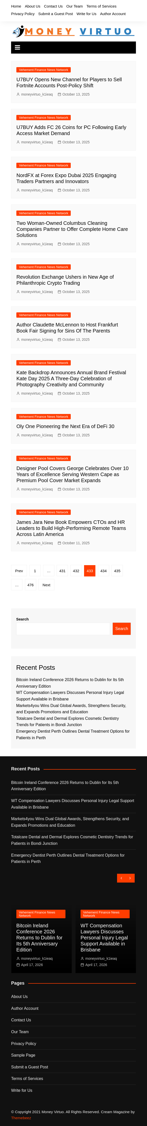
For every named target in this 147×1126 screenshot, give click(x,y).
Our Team (74, 6)
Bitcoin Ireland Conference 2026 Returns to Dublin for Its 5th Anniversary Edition (65, 785)
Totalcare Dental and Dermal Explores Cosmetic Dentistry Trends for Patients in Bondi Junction (72, 840)
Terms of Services (102, 6)
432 (76, 571)
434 (103, 571)
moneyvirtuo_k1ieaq (37, 94)
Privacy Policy (22, 14)
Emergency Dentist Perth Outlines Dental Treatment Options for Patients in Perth (68, 858)
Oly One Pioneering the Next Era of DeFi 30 (65, 426)
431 (62, 571)
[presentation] (121, 878)
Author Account (113, 14)
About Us (33, 6)
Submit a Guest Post (55, 14)
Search (22, 619)
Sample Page (23, 1055)
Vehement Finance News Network (43, 70)
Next (46, 585)
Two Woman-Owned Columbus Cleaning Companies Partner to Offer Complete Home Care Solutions (72, 229)
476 (30, 585)
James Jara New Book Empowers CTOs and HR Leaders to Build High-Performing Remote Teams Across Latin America (71, 528)
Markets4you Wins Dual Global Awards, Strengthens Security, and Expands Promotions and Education (70, 822)
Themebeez (21, 1118)
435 (117, 571)
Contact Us (53, 6)
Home (16, 6)
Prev (19, 571)
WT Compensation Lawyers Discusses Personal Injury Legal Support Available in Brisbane (72, 804)
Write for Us (86, 14)
